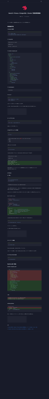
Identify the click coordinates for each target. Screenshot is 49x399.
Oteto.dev (24, 395)
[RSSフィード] (39, 337)
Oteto (14, 336)
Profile (22, 397)
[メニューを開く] (8, 1)
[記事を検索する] (41, 1)
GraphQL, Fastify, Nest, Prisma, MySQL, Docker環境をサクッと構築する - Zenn (20, 329)
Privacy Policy (26, 397)
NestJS (21, 16)
